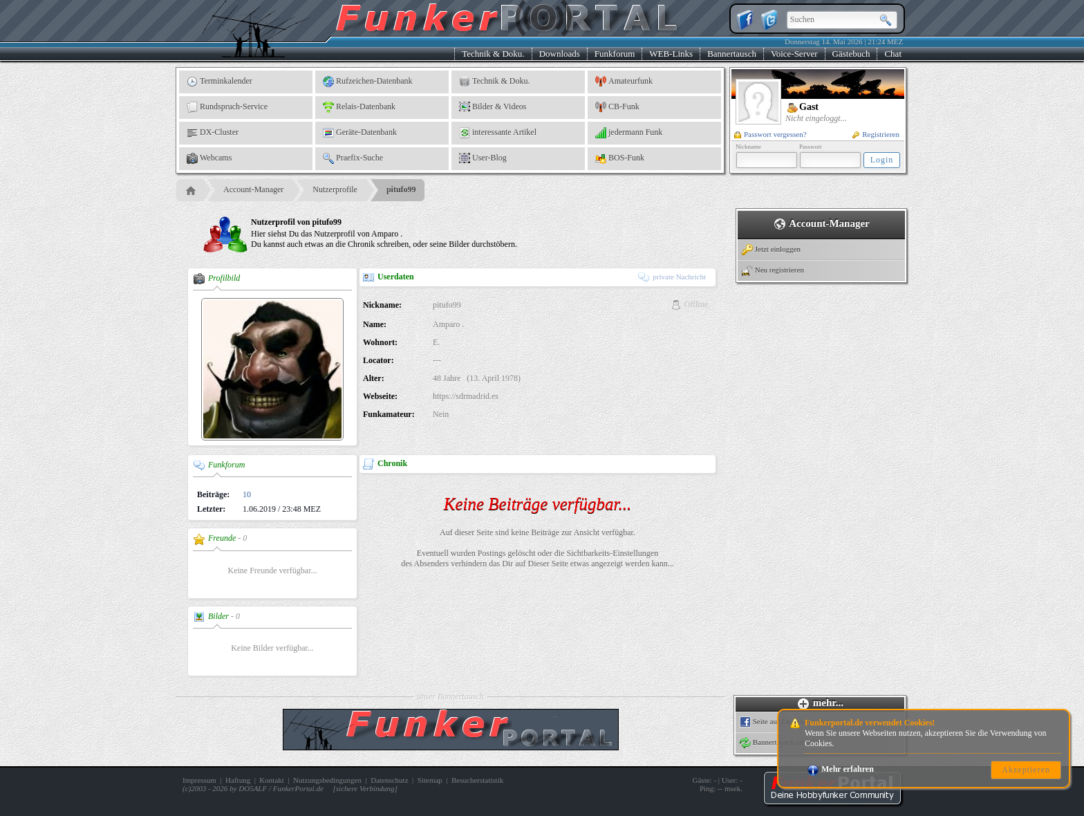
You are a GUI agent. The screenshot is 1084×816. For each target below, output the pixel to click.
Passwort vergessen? (770, 134)
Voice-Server (794, 53)
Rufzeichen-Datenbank (368, 81)
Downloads (559, 53)
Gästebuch (851, 53)
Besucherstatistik (477, 780)
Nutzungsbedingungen (327, 780)
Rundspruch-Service (227, 107)
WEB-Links (671, 53)
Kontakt (271, 780)
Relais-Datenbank (359, 107)
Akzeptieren (1026, 770)
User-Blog (483, 158)
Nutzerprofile (334, 189)
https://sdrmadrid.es (465, 396)
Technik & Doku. (493, 53)
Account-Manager (253, 189)
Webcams (209, 158)
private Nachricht (672, 276)
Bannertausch (731, 53)
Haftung (237, 780)
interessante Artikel (497, 132)
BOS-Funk (619, 158)
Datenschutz (389, 780)
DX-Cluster (213, 132)
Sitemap (430, 780)
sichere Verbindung (365, 788)
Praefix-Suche (353, 158)
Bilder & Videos (492, 107)
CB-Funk (617, 107)
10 (247, 494)
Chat (892, 53)
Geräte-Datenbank (360, 132)
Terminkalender (219, 81)
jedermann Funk (628, 132)
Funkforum (615, 53)
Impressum (199, 780)
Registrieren (875, 134)
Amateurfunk (624, 81)
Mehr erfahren (840, 769)
